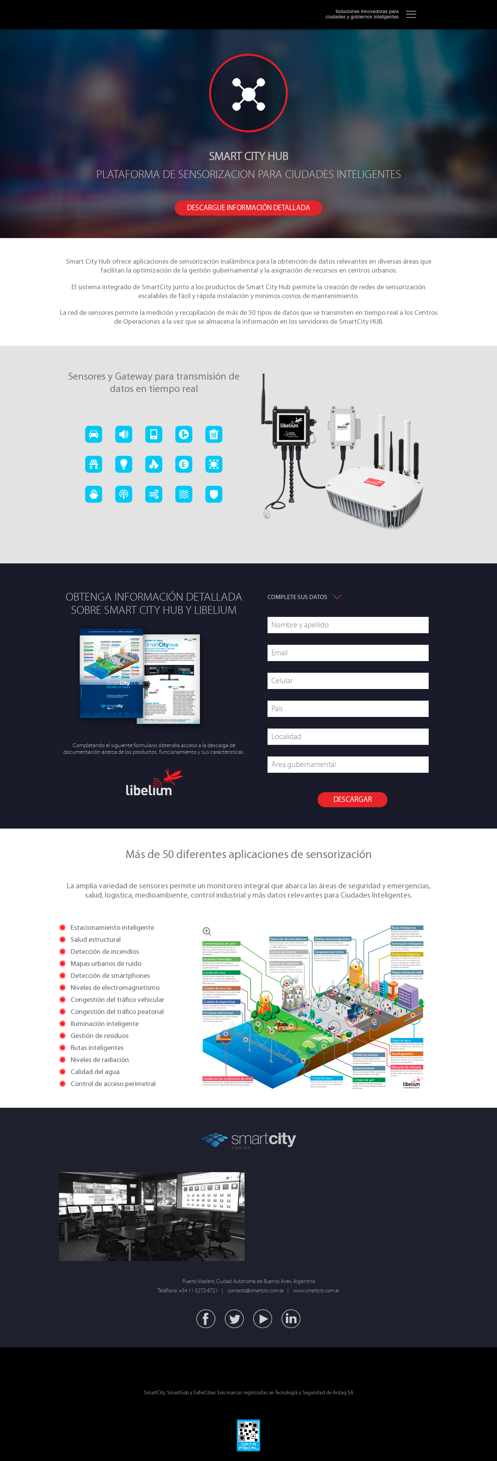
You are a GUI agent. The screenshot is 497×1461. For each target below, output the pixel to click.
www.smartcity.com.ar (316, 1291)
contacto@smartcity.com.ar (256, 1291)
